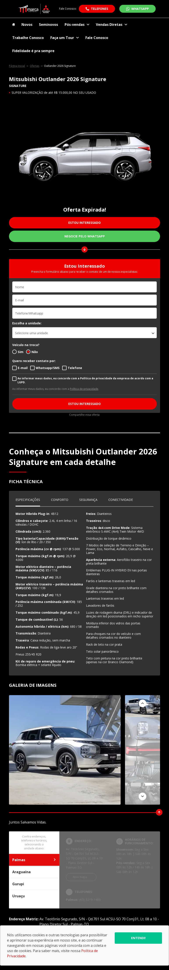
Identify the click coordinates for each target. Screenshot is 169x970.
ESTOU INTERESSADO (84, 223)
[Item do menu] (13, 24)
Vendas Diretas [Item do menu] (111, 24)
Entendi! (138, 938)
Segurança (88, 500)
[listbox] (84, 332)
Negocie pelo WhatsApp (84, 236)
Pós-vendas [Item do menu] (77, 24)
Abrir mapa (80, 877)
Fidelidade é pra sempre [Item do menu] (33, 51)
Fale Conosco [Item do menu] (96, 37)
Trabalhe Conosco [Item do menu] (28, 37)
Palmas (34, 859)
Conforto (59, 500)
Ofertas (34, 66)
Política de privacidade (84, 389)
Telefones (99, 9)
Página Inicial (17, 66)
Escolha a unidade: (27, 323)
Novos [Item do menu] (26, 24)
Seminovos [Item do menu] (48, 24)
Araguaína (34, 871)
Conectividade (120, 500)
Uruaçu (34, 896)
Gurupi (34, 884)
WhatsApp (140, 9)
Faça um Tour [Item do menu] (64, 37)
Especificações (28, 500)
